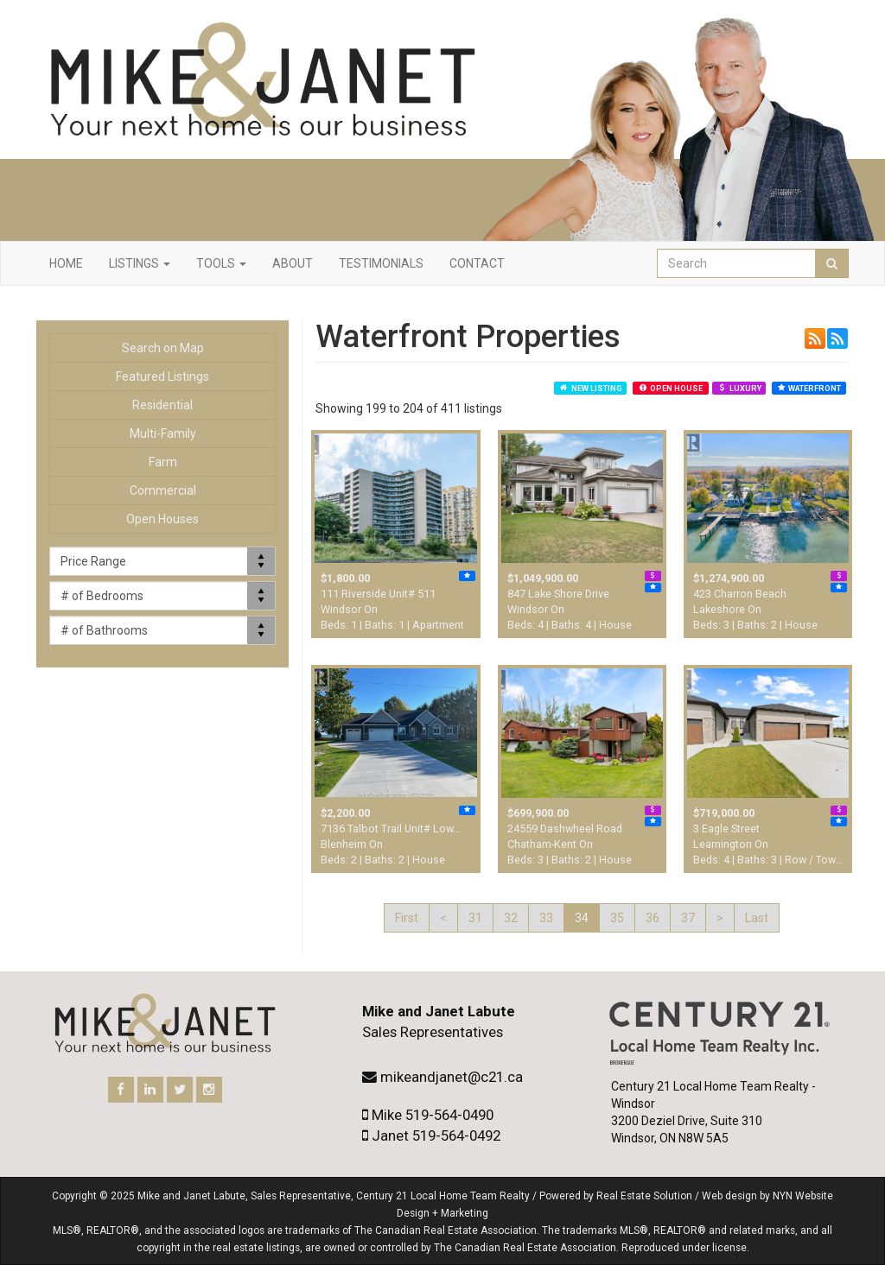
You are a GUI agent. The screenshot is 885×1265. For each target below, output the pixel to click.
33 (546, 918)
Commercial (163, 490)
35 (617, 918)
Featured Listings (162, 376)
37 (688, 918)
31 (475, 918)
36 (652, 918)
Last (756, 918)
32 (511, 918)
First (406, 918)
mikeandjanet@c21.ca (451, 1076)
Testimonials (381, 263)
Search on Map (163, 348)
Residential (162, 405)
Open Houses (162, 519)
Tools (221, 263)
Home (66, 263)
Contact (477, 263)
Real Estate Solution (644, 1196)
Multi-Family (163, 433)
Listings (139, 263)
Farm (163, 462)
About (292, 263)
